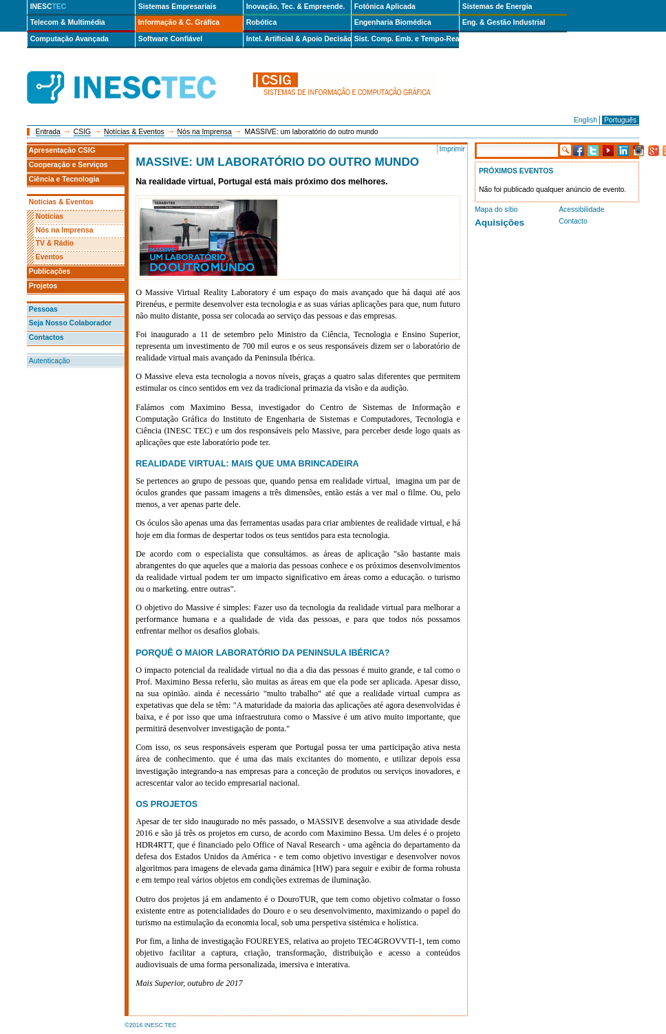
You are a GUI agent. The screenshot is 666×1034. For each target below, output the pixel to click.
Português (620, 120)
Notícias (49, 216)
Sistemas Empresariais (177, 6)
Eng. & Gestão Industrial (504, 22)
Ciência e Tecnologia (64, 179)
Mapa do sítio (496, 209)
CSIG (82, 132)
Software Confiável (170, 39)
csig (345, 88)
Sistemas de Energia (497, 6)
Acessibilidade (581, 209)
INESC (48, 6)
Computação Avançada (69, 39)
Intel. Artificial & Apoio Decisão (298, 39)
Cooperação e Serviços (68, 165)
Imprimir (452, 149)
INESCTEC (137, 72)
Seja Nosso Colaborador (70, 323)
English (585, 120)
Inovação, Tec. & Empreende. (295, 6)
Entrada (48, 132)
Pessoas (43, 309)
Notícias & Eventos (134, 132)
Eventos (49, 257)
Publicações (50, 271)
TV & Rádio (55, 243)
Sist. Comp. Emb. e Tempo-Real (406, 39)
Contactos (46, 337)
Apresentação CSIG (62, 150)
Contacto (573, 221)
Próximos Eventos (516, 171)
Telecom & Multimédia (67, 22)
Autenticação (49, 361)
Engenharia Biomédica (392, 22)
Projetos (43, 286)
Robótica (261, 22)
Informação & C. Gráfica (178, 22)
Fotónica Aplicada (385, 6)
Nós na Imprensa (205, 132)
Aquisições (499, 222)
